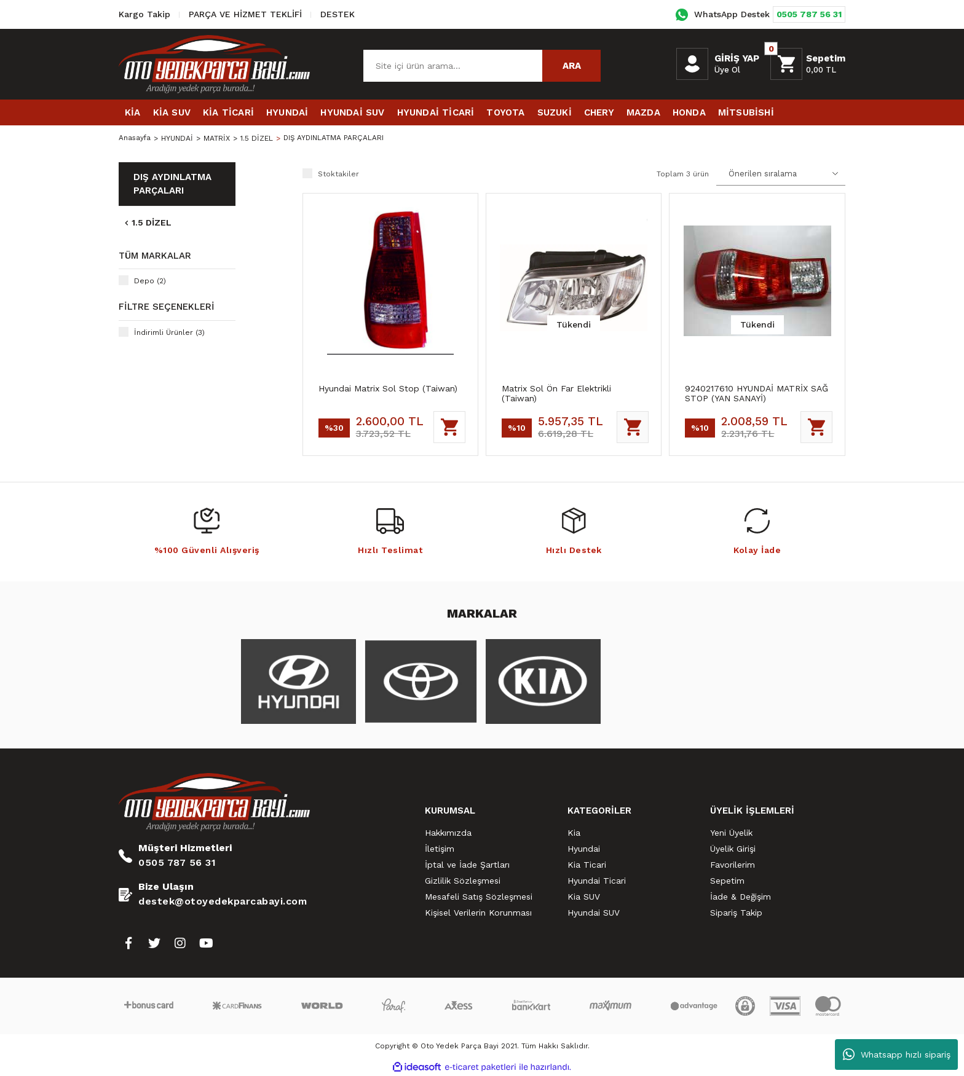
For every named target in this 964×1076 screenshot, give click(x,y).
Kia (573, 833)
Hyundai (583, 849)
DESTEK (337, 14)
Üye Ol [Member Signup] (727, 69)
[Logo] (214, 64)
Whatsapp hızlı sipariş (896, 1054)
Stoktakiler (338, 174)
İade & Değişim (740, 896)
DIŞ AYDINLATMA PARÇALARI (336, 138)
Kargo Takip (144, 14)
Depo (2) (150, 281)
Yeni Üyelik (731, 833)
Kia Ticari (586, 865)
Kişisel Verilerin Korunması (478, 912)
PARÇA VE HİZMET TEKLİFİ (245, 14)
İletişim (439, 849)
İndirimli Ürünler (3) (169, 332)
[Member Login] (692, 64)
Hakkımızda (448, 833)
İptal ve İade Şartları (467, 865)
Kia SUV (583, 896)
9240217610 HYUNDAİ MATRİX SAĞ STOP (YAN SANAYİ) (756, 393)
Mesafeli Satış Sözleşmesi (478, 896)
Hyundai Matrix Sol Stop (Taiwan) (387, 388)
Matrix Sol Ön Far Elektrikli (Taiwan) (556, 393)
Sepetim (727, 881)
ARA (572, 65)
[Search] (482, 66)
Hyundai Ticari (596, 881)
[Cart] (807, 64)
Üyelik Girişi (733, 849)
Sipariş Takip (736, 912)
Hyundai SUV (593, 912)
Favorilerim (732, 865)
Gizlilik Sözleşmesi (462, 881)
